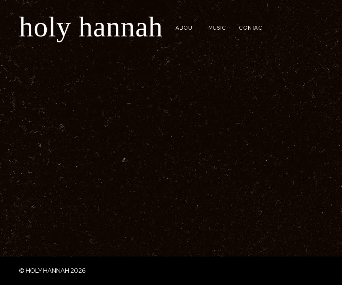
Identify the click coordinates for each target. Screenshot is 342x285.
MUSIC (217, 27)
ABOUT (186, 27)
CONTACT (252, 27)
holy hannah (91, 27)
